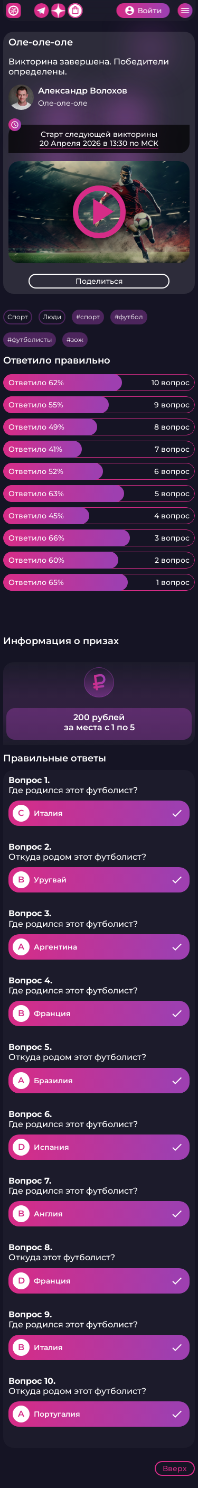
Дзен (58, 10)
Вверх (175, 1468)
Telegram (41, 10)
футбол (131, 317)
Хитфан (13, 10)
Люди (52, 317)
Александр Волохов (82, 91)
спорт (90, 317)
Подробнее (99, 139)
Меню (184, 10)
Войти (149, 10)
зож (77, 339)
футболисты (32, 339)
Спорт (17, 317)
